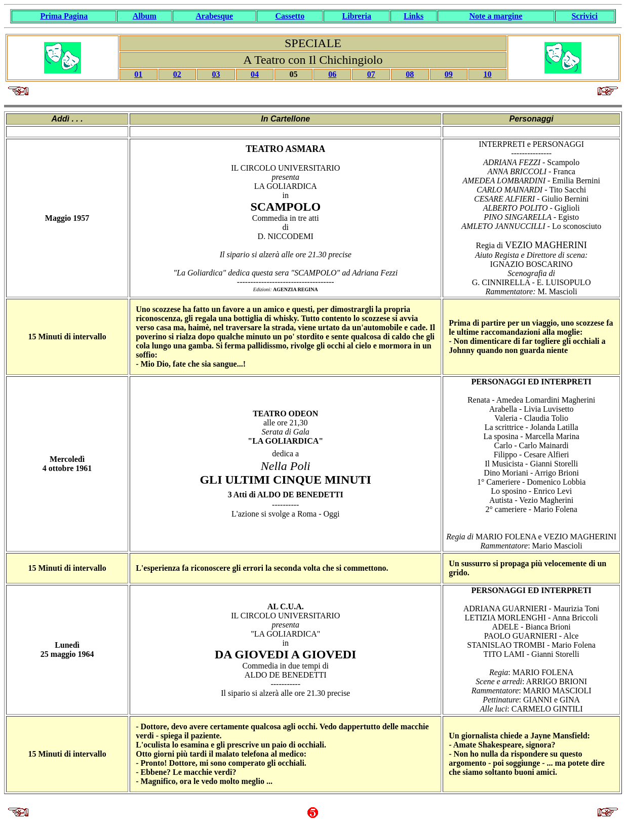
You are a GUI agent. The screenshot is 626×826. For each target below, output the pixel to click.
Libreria (356, 16)
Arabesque (214, 16)
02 (177, 74)
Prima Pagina (64, 16)
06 (332, 74)
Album (144, 16)
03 (216, 74)
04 (255, 74)
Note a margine (495, 16)
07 (371, 74)
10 (488, 74)
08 (410, 74)
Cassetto (289, 16)
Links (413, 16)
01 (138, 74)
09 (449, 74)
